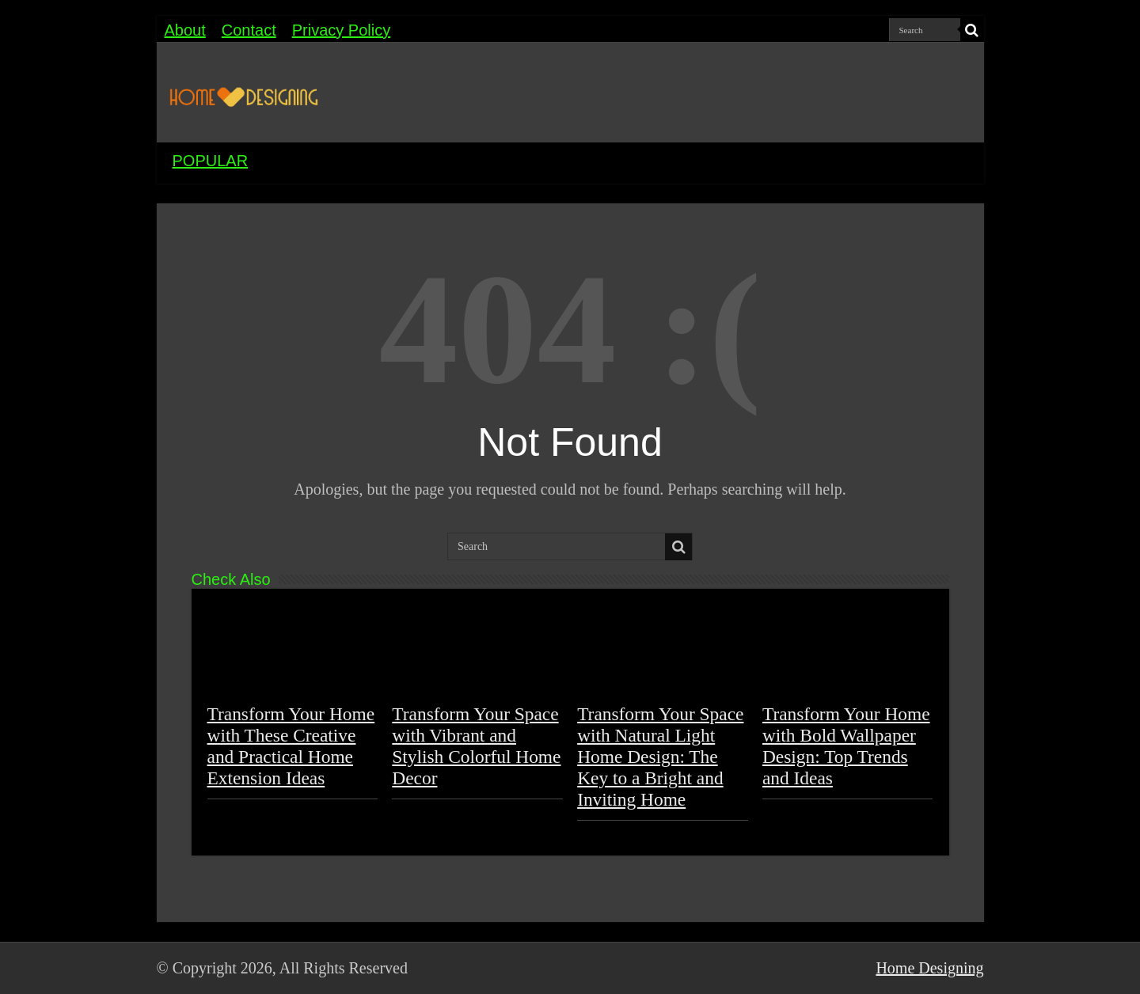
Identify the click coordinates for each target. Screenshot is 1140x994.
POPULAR (211, 160)
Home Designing (929, 968)
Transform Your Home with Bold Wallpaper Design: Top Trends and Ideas (846, 746)
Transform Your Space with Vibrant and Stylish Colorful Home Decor (476, 746)
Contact (249, 30)
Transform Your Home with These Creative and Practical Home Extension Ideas (291, 746)
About (185, 30)
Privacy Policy (341, 30)
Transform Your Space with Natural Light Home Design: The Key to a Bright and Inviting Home (660, 757)
